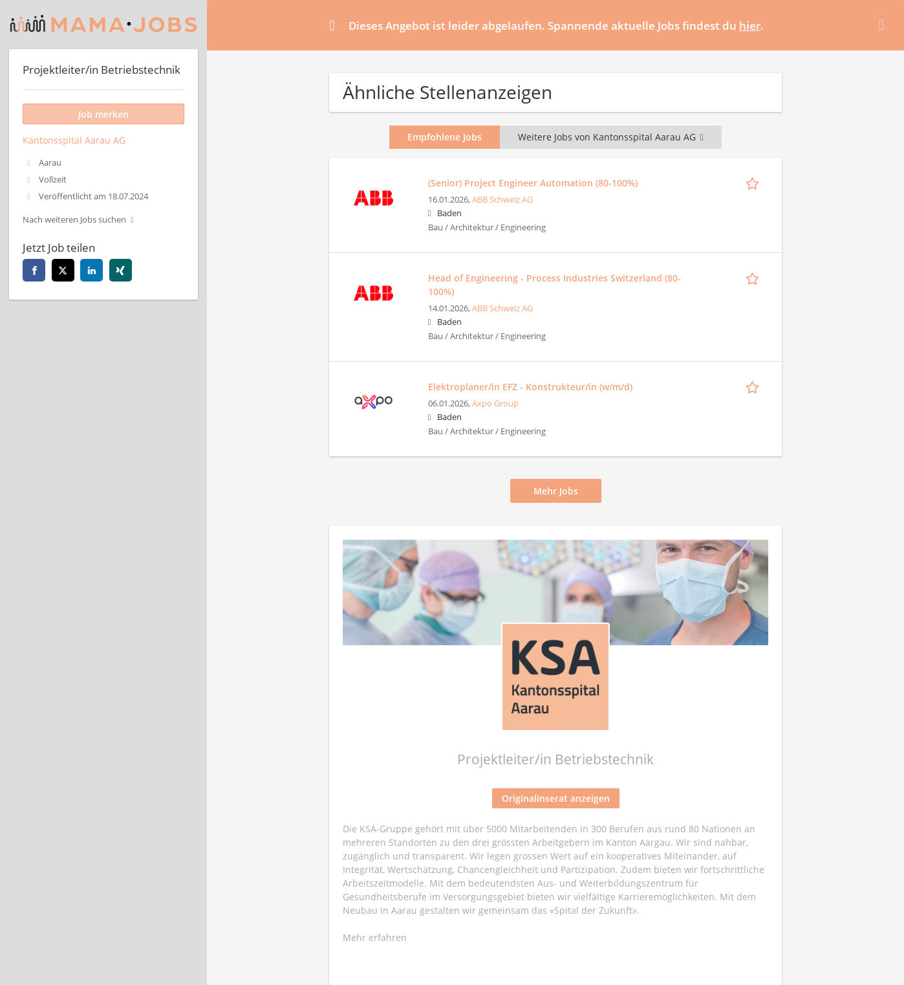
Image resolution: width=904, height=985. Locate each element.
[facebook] (34, 270)
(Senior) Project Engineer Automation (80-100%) (533, 183)
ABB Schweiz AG (502, 199)
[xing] (120, 270)
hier (749, 25)
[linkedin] (91, 270)
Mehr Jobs (555, 491)
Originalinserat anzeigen (556, 798)
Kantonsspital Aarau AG (74, 140)
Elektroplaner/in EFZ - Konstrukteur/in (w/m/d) (530, 387)
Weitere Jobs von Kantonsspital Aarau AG (611, 137)
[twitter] (63, 270)
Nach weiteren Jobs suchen (74, 219)
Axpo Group (495, 403)
